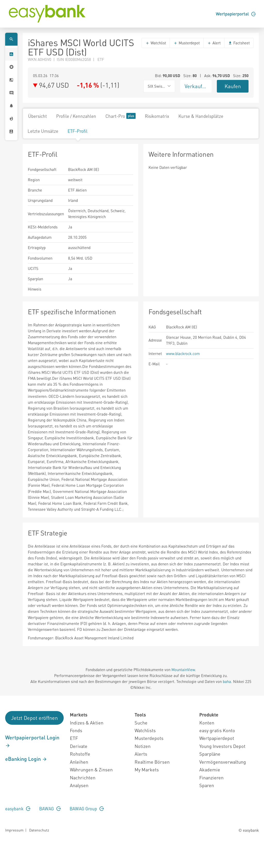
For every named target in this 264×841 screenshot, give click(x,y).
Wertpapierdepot (216, 738)
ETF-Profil (77, 131)
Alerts (141, 754)
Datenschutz (39, 830)
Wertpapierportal (236, 14)
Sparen (206, 785)
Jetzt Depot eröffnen (34, 717)
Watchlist (155, 42)
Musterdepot (187, 42)
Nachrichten (82, 777)
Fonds (76, 730)
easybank (17, 808)
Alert (214, 42)
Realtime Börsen (152, 762)
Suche (141, 722)
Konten (206, 722)
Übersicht (37, 116)
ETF (74, 738)
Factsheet (239, 42)
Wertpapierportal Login (32, 741)
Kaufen (233, 86)
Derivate (78, 746)
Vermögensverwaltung (222, 762)
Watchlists (145, 730)
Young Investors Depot (222, 746)
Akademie (209, 769)
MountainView (183, 669)
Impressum (14, 830)
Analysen (79, 785)
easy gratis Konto (217, 730)
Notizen (143, 746)
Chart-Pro (120, 116)
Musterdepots (149, 738)
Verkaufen (196, 86)
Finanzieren (211, 777)
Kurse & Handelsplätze (200, 116)
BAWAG (50, 808)
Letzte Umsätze (43, 131)
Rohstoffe (80, 754)
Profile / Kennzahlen (76, 116)
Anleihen (79, 762)
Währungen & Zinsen (91, 769)
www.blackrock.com (183, 353)
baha (227, 681)
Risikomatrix (157, 116)
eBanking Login (26, 758)
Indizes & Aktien (86, 722)
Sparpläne (209, 754)
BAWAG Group (87, 808)
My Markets (147, 769)
